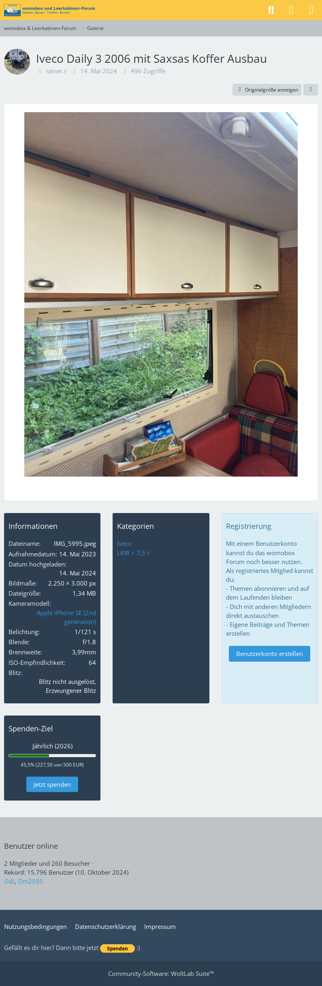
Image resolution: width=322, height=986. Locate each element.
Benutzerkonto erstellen (269, 654)
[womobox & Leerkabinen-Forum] (49, 10)
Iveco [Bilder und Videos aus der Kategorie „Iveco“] (124, 543)
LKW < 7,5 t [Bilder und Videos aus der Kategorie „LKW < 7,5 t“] (133, 553)
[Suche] (271, 10)
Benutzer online (31, 846)
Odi (9, 881)
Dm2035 (30, 881)
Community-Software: (161, 973)
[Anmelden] (291, 10)
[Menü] (311, 10)
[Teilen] (310, 90)
